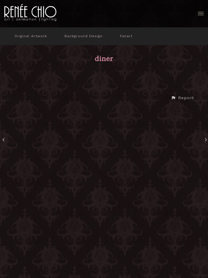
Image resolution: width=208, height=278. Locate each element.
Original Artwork (31, 36)
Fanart (126, 36)
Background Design (83, 36)
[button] (182, 98)
